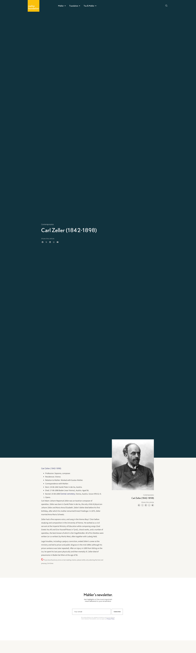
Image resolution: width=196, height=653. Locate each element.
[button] (42, 242)
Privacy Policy (110, 619)
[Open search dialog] (166, 6)
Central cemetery (67, 494)
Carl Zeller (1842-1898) (51, 468)
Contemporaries (47, 224)
